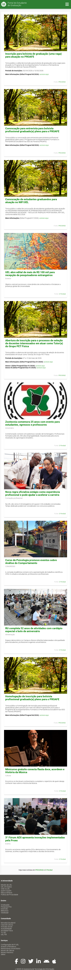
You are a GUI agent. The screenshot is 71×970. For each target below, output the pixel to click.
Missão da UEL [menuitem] (6, 885)
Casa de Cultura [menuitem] (7, 925)
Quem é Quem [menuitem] (6, 891)
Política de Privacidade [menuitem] (9, 895)
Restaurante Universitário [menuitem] (10, 949)
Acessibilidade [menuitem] (6, 929)
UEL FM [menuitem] (4, 934)
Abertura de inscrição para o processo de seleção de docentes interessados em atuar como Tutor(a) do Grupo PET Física (34, 343)
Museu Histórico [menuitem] (7, 952)
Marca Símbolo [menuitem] (6, 893)
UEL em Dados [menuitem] (6, 887)
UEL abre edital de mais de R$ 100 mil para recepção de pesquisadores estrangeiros (30, 274)
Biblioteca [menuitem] (4, 911)
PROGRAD (62, 82)
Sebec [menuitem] (3, 954)
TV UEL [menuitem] (3, 933)
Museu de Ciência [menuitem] (7, 950)
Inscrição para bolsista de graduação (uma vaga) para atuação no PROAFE (33, 55)
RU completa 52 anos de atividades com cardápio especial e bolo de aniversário (33, 630)
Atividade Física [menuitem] (7, 931)
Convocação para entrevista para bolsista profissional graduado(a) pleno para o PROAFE (32, 130)
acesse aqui (44, 74)
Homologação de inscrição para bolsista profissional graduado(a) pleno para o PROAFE (32, 698)
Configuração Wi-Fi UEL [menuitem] (10, 945)
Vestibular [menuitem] (5, 913)
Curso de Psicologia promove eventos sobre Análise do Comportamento (31, 562)
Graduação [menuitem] (5, 905)
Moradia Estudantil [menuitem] (8, 923)
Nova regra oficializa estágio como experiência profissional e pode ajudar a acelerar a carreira (32, 493)
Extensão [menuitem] (4, 909)
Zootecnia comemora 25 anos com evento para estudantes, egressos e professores (32, 423)
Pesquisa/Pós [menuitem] (6, 907)
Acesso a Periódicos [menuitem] (8, 947)
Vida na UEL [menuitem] (5, 889)
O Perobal (62, 294)
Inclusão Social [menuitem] (6, 927)
